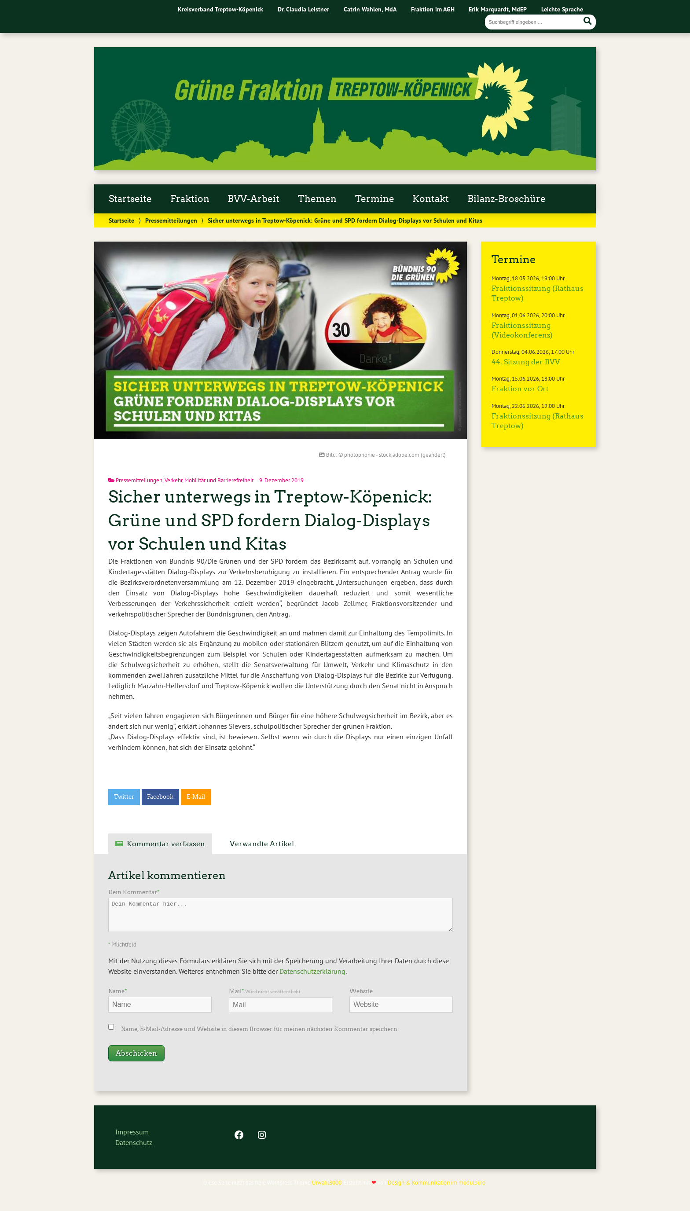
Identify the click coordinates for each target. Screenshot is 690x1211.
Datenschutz (133, 1142)
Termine (374, 199)
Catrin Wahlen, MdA (370, 9)
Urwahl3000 (326, 1182)
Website (361, 991)
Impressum (132, 1131)
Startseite (130, 199)
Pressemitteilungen (171, 220)
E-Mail (196, 796)
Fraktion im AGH (433, 9)
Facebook (160, 796)
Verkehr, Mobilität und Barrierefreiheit (209, 480)
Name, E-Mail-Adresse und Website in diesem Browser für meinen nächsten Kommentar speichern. (260, 1029)
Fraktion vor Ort (520, 389)
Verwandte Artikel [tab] (262, 844)
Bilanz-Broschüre (506, 199)
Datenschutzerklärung (312, 971)
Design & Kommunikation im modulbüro (436, 1182)
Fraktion (189, 199)
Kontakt (430, 199)
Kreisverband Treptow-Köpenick (220, 9)
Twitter (124, 796)
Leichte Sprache (562, 9)
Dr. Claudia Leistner (303, 9)
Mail (265, 991)
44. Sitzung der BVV (526, 362)
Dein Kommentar (133, 892)
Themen (317, 199)
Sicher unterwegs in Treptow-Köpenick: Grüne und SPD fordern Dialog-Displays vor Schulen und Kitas (270, 520)
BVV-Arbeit (253, 199)
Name (117, 991)
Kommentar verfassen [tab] (166, 844)
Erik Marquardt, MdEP (498, 9)
